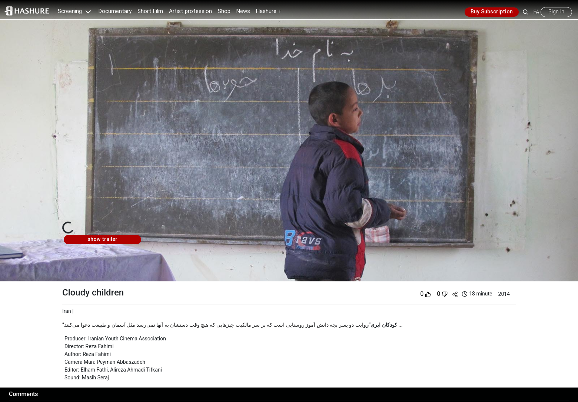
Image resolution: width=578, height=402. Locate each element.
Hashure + (269, 11)
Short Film (150, 11)
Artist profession (190, 11)
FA (536, 12)
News (243, 11)
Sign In (556, 12)
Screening (75, 11)
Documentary (115, 11)
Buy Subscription (492, 12)
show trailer (102, 239)
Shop (224, 11)
